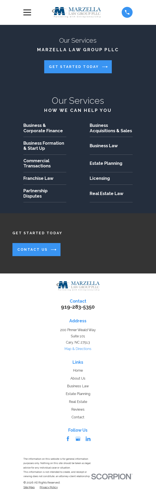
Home (78, 370)
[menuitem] (29, 487)
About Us (77, 378)
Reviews (78, 409)
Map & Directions (77, 349)
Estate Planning (78, 394)
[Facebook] (67, 438)
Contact (77, 417)
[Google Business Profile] (78, 438)
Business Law (78, 386)
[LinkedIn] (88, 438)
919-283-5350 (78, 307)
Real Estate (78, 402)
